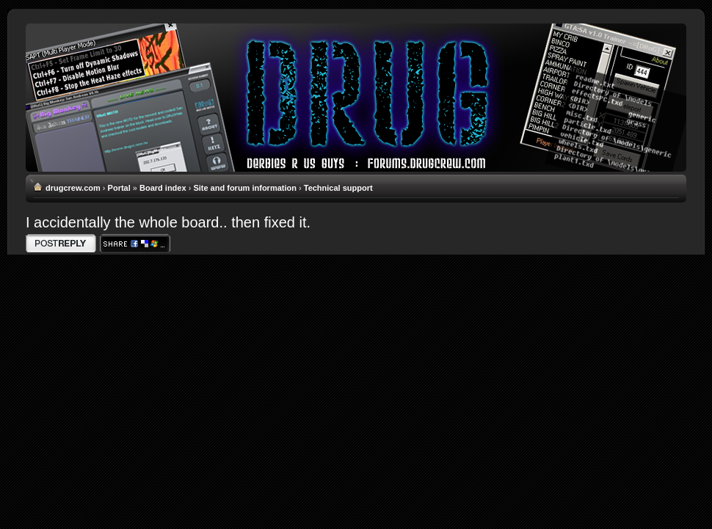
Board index (162, 187)
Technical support (338, 187)
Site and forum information (245, 187)
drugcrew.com (73, 187)
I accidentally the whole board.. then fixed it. (168, 222)
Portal (119, 187)
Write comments (61, 243)
